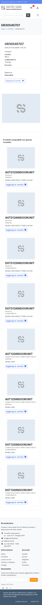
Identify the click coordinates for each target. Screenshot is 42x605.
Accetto (35, 601)
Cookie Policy (21, 601)
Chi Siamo (4, 557)
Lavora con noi (6, 559)
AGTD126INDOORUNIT (20, 217)
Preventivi (25, 565)
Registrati (25, 559)
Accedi (24, 557)
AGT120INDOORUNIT (19, 353)
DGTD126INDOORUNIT (20, 308)
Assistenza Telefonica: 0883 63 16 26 (14, 2)
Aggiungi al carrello (16, 184)
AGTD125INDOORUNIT (20, 172)
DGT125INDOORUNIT (19, 444)
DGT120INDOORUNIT (19, 490)
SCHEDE (10, 29)
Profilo (24, 562)
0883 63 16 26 (9, 541)
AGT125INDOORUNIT (19, 399)
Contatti (3, 565)
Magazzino (8, 72)
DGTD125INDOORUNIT (20, 263)
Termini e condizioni (8, 562)
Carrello (24, 554)
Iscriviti (33, 580)
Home (3, 29)
